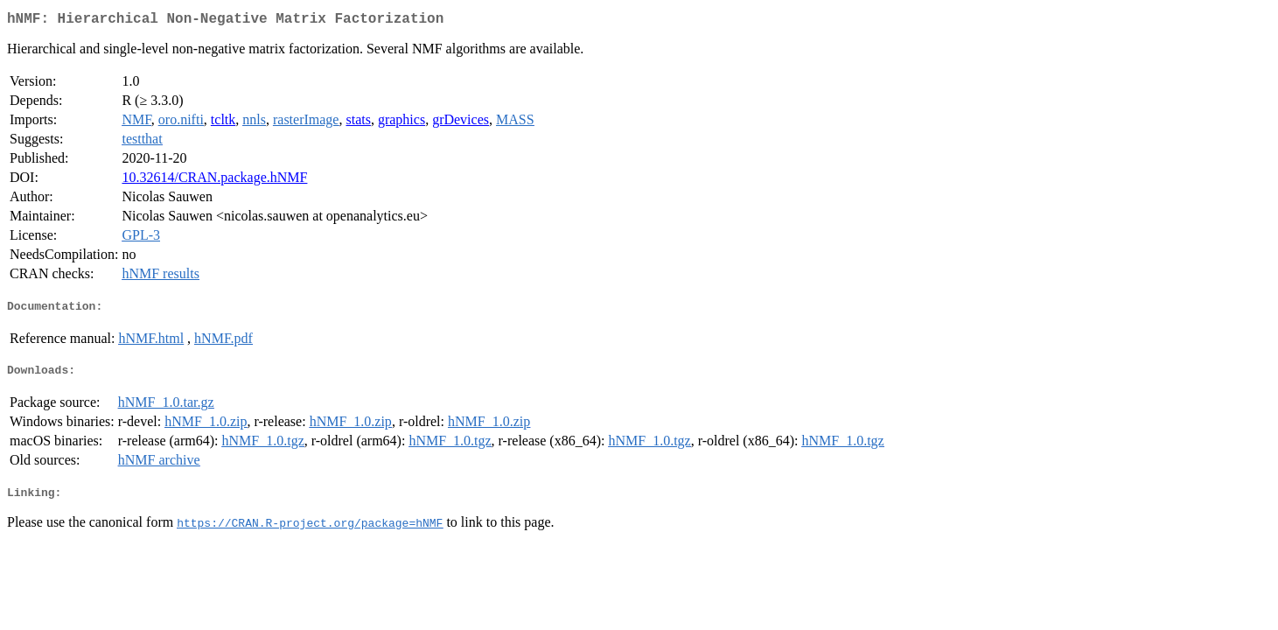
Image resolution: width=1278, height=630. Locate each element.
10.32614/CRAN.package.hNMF (214, 180)
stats (358, 123)
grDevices (460, 123)
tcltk (223, 123)
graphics (401, 123)
